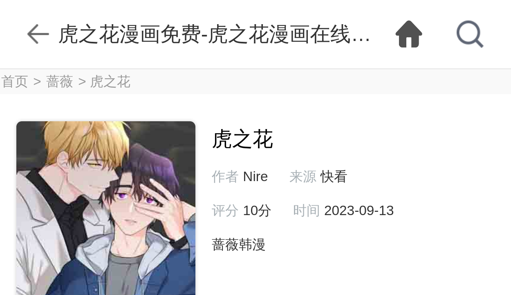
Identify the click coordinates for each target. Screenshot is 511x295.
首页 (14, 81)
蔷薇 (59, 81)
